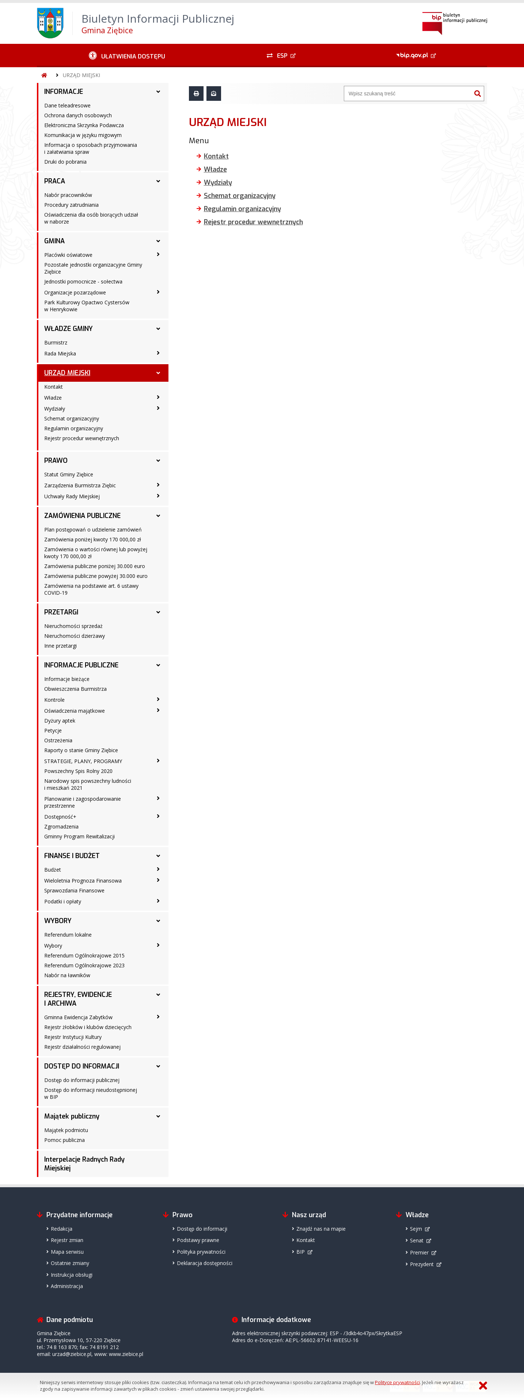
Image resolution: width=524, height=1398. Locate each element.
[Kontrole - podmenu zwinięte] (158, 699)
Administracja (67, 1286)
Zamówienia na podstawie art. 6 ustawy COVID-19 (91, 589)
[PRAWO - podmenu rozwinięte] (158, 460)
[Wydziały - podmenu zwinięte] (158, 408)
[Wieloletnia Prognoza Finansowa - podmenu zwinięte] (158, 880)
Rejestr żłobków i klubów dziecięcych (88, 1027)
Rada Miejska (60, 353)
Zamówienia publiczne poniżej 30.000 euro (94, 566)
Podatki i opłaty (62, 901)
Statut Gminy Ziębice (68, 474)
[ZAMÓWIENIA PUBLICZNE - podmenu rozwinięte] (158, 516)
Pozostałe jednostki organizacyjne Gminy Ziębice (93, 268)
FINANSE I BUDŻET (72, 856)
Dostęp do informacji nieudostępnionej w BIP (90, 1093)
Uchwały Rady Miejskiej (72, 496)
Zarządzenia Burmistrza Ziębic (80, 485)
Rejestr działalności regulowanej (82, 1046)
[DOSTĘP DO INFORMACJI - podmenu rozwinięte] (158, 1066)
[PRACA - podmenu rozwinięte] (158, 181)
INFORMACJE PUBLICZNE (81, 665)
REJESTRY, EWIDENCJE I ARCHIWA (78, 999)
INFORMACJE (63, 91)
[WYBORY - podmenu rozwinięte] (158, 921)
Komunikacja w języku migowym (83, 135)
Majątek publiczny (71, 1116)
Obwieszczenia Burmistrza (75, 688)
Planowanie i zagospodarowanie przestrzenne (82, 802)
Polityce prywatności (397, 1382)
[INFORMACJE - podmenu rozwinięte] (158, 92)
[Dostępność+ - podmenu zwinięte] (158, 816)
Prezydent (422, 1264)
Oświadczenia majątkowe (74, 710)
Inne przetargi (60, 645)
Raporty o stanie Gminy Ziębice (81, 750)
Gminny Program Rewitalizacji (79, 836)
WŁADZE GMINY (68, 328)
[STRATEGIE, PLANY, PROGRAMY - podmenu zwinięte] (158, 760)
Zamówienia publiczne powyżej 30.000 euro (96, 575)
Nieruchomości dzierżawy (74, 635)
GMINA (54, 241)
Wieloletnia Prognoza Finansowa (83, 880)
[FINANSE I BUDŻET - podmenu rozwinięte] (158, 856)
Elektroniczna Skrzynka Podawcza (84, 125)
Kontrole (54, 699)
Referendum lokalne (68, 934)
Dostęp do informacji (202, 1228)
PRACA (54, 181)
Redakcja (61, 1228)
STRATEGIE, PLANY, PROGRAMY (83, 761)
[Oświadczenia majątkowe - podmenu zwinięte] (158, 710)
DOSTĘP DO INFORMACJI (81, 1066)
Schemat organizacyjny (71, 418)
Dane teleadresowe (67, 105)
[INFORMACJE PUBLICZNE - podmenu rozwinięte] (158, 665)
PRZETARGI (61, 612)
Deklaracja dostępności (204, 1263)
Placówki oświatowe (68, 254)
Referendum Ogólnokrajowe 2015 (84, 955)
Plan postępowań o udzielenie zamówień (93, 529)
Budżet (52, 869)
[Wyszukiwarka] (407, 93)
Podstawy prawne (198, 1240)
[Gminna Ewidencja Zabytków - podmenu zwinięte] (158, 1016)
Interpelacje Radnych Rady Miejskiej (84, 1164)
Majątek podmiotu (66, 1130)
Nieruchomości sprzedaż (73, 625)
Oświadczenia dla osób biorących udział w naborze (91, 218)
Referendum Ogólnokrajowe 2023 (84, 965)
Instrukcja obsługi (71, 1274)
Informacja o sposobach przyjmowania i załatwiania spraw (90, 148)
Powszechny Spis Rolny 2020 (78, 770)
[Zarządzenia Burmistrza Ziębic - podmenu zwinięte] (158, 485)
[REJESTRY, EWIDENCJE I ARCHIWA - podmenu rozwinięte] (158, 995)
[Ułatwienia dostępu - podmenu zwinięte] (127, 55)
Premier (419, 1252)
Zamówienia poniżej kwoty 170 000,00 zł (92, 539)
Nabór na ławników (67, 975)
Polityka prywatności (201, 1251)
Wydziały (54, 408)
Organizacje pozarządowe (75, 292)
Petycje (53, 730)
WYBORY (58, 921)
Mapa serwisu (67, 1251)
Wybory (53, 945)
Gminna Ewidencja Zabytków (78, 1017)
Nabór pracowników (68, 194)
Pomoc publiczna (64, 1139)
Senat (417, 1240)
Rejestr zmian (67, 1240)
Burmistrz (55, 342)
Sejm (416, 1228)
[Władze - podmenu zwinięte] (158, 397)
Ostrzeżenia (58, 740)
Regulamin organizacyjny (73, 428)
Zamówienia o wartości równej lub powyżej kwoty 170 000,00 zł (95, 553)
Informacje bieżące (67, 678)
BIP (300, 1251)
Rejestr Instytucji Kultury (73, 1036)
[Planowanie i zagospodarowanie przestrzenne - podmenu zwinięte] (158, 798)
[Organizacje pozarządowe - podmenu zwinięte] (158, 292)
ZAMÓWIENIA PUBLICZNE (82, 515)
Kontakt (53, 386)
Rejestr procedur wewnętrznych (81, 438)
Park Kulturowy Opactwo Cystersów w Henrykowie (86, 306)
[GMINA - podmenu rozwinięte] (158, 241)
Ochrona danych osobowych (78, 115)
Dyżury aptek (59, 720)
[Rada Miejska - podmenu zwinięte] (158, 353)
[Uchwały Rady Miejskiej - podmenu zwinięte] (158, 496)
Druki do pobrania (65, 161)
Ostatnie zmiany (70, 1263)
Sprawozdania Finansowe (74, 890)
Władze (53, 397)
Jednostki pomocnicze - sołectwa (83, 281)
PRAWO (56, 460)
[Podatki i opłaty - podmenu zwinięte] (158, 901)
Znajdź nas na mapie (321, 1228)
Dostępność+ (60, 816)
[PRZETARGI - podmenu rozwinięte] (158, 612)
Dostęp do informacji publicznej (81, 1080)
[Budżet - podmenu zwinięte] (158, 869)
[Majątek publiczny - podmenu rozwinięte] (158, 1116)
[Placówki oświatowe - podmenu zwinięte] (158, 254)
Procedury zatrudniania (71, 204)
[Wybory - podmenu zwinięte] (158, 945)
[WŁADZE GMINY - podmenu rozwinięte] (158, 329)
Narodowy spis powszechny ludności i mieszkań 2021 (87, 784)
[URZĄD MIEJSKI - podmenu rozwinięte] (158, 373)
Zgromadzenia (61, 826)
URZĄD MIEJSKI (81, 75)
